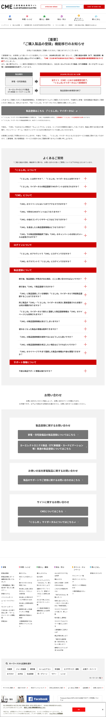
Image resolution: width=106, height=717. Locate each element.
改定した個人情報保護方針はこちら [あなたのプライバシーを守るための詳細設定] (34, 707)
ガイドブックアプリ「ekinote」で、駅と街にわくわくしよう (44, 582)
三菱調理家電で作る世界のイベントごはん (25, 623)
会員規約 (85, 688)
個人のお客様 (16, 25)
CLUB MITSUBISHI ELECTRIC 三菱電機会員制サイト (18, 6)
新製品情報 (5, 573)
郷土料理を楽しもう (61, 636)
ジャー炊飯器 (21, 669)
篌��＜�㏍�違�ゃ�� (94, 6)
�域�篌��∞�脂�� (51, 6)
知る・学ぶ (61, 19)
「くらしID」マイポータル (18, 58)
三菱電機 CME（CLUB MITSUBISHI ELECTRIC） (38, 25)
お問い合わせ (97, 688)
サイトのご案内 (60, 25)
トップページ (5, 25)
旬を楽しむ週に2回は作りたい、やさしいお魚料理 (26, 591)
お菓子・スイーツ (89, 669)
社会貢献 (30, 674)
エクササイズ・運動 (71, 669)
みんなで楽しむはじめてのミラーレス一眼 (43, 602)
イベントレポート (7, 597)
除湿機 (57, 669)
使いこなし (96, 19)
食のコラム (22, 573)
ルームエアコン (45, 669)
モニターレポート (7, 607)
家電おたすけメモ (96, 573)
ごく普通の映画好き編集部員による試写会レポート (43, 610)
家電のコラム (5, 594)
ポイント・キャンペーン (79, 19)
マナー (54, 674)
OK (79, 709)
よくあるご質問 (73, 688)
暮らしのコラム (42, 573)
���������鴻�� (73, 6)
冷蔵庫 (9, 669)
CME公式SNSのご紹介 (56, 688)
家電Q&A (4, 621)
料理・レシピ (27, 19)
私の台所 (40, 577)
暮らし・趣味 (44, 19)
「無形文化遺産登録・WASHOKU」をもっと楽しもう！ (61, 641)
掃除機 (32, 669)
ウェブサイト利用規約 (56, 713)
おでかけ (10, 674)
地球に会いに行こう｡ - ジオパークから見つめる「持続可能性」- (62, 603)
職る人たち (58, 579)
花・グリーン (42, 674)
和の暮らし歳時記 (60, 618)
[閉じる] (102, 709)
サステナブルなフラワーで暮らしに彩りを (61, 623)
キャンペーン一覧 (78, 576)
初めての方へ (22, 688)
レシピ (63, 674)
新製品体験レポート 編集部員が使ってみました (7, 579)
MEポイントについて (38, 688)
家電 (10, 19)
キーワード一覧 (95, 678)
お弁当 (20, 674)
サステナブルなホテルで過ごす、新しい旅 (61, 611)
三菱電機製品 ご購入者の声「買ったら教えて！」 (8, 587)
